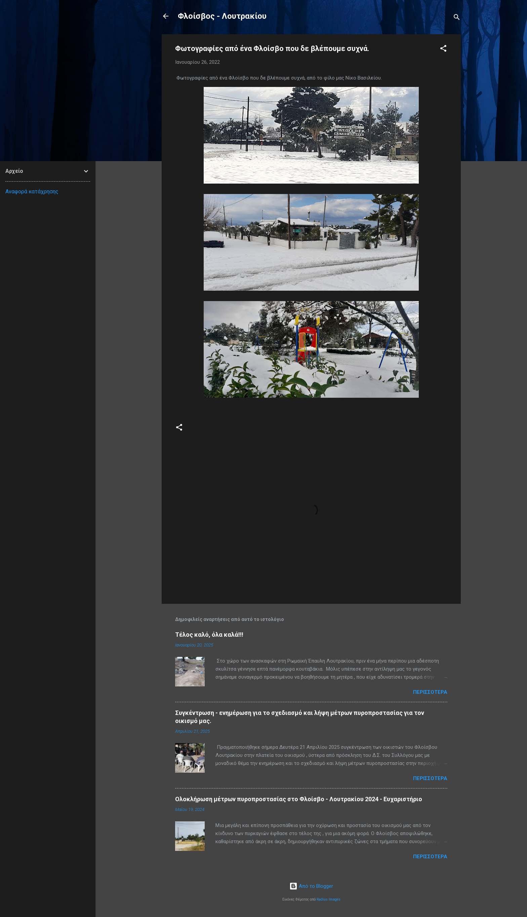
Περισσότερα (430, 692)
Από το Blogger (311, 886)
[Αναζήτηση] (457, 18)
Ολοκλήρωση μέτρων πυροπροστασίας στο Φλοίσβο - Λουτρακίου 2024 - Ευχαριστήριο (298, 799)
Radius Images (328, 899)
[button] (443, 49)
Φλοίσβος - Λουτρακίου (222, 16)
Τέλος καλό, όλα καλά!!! (209, 634)
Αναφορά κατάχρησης (31, 191)
